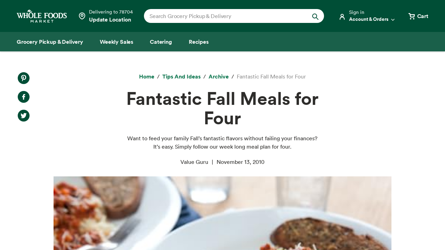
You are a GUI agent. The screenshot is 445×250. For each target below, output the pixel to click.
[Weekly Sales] (116, 42)
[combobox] (225, 16)
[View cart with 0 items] (417, 15)
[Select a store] (105, 16)
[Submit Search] (315, 16)
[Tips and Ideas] (181, 76)
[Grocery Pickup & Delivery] (50, 42)
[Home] (146, 76)
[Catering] (161, 42)
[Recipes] (199, 42)
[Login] (367, 16)
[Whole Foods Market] (42, 16)
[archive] (219, 76)
